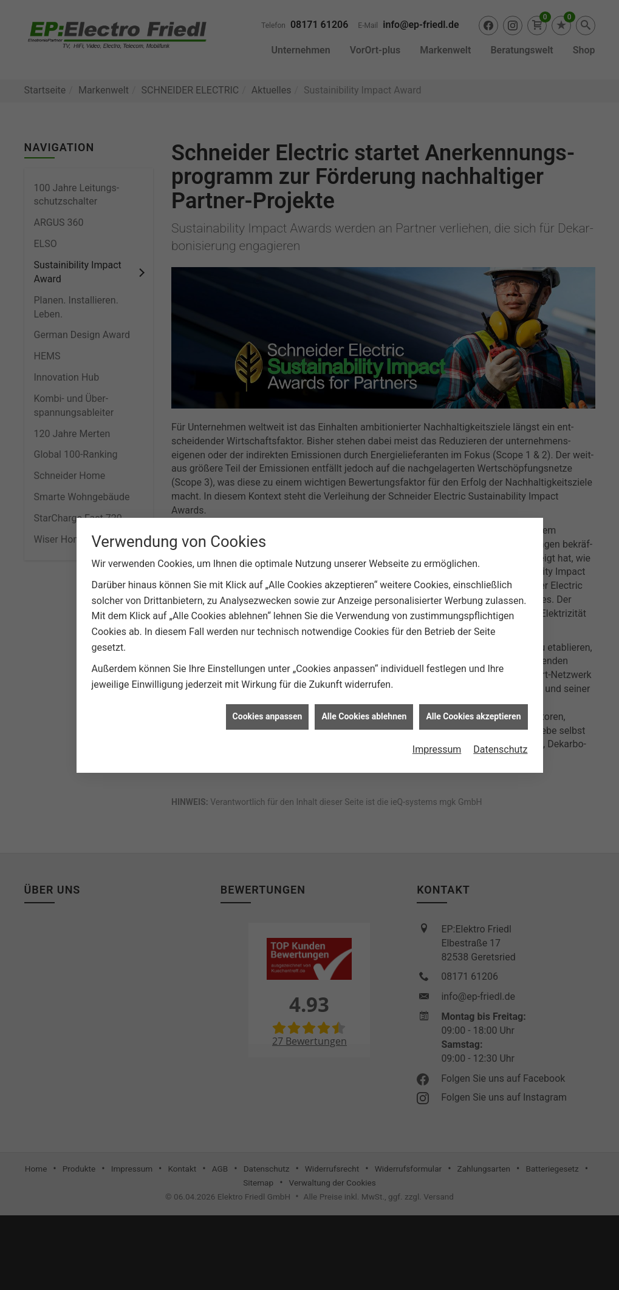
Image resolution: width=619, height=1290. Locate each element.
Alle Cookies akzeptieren (473, 465)
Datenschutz (500, 498)
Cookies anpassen (268, 465)
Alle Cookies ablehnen (363, 465)
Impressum (437, 498)
